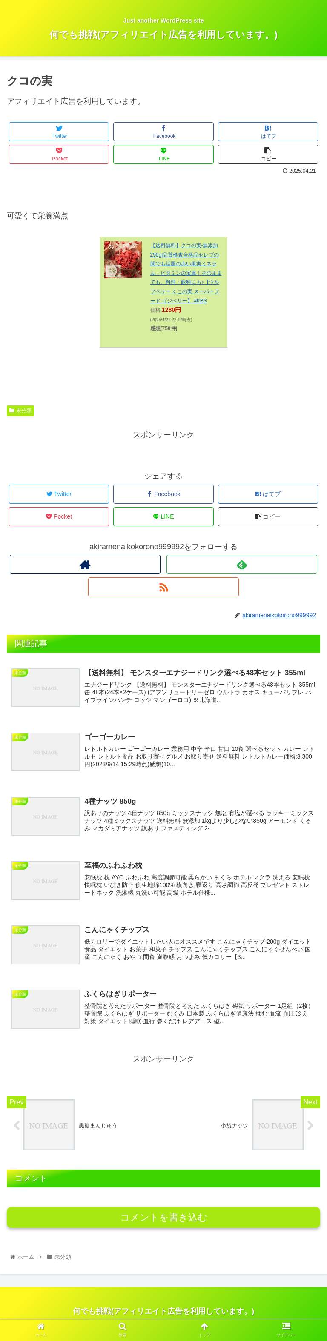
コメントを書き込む (163, 1222)
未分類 (20, 411)
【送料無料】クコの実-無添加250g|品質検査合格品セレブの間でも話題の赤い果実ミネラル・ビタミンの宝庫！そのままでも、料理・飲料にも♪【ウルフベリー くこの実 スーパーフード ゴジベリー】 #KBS (186, 273)
